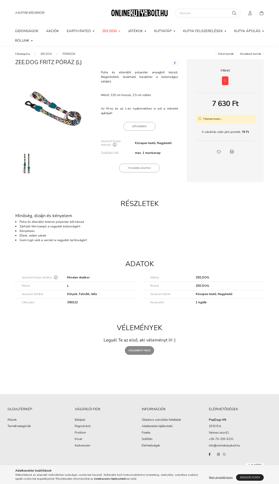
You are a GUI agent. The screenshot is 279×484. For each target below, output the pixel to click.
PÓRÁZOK (69, 54)
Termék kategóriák (19, 426)
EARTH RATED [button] (79, 31)
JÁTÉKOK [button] (136, 31)
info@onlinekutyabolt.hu (224, 446)
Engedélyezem (250, 477)
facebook (209, 454)
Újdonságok (26, 31)
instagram (218, 454)
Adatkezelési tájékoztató (157, 426)
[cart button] (261, 13)
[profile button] (250, 13)
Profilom (80, 433)
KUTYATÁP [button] (163, 31)
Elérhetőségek (151, 446)
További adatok (139, 168)
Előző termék (226, 54)
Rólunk (12, 420)
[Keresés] (208, 13)
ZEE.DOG (46, 54)
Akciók (52, 31)
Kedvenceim (82, 446)
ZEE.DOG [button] (110, 31)
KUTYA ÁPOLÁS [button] (247, 31)
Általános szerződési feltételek (161, 420)
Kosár (78, 439)
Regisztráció (83, 426)
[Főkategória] (22, 54)
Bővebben (139, 126)
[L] (225, 80)
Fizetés (146, 433)
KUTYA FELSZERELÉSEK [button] (203, 31)
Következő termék (250, 54)
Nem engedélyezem (221, 477)
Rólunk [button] (22, 40)
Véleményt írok (139, 350)
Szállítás (147, 439)
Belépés (80, 420)
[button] (218, 151)
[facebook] (175, 63)
